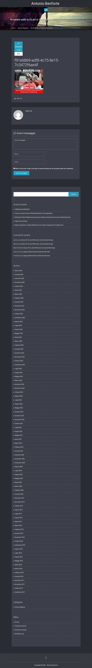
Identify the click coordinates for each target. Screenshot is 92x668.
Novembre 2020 (20, 459)
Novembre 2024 (20, 310)
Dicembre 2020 (19, 455)
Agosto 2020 (19, 466)
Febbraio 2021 (19, 447)
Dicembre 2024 (19, 306)
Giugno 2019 (18, 517)
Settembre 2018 (20, 545)
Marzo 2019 (18, 525)
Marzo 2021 (18, 443)
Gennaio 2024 (19, 349)
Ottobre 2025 (19, 286)
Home (13, 28)
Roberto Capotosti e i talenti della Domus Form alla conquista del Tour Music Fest (39, 225)
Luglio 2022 (18, 400)
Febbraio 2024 (19, 345)
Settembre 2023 (20, 364)
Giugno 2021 (18, 431)
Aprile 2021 (18, 439)
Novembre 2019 (20, 502)
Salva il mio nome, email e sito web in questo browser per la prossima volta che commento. (44, 168)
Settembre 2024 (20, 317)
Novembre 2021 (20, 419)
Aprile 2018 (18, 564)
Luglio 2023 (18, 368)
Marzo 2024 (18, 341)
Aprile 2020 (18, 482)
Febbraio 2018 (19, 572)
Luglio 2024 (18, 325)
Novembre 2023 (20, 357)
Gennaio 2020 (19, 494)
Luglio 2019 (18, 513)
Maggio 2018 (19, 561)
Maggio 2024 (19, 333)
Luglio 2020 (18, 470)
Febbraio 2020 (19, 490)
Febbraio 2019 (19, 529)
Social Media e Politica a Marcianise (42, 28)
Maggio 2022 (19, 408)
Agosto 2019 (19, 510)
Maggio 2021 (19, 435)
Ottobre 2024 (19, 313)
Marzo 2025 (18, 294)
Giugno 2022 (18, 404)
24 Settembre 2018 (18, 46)
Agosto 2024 (19, 321)
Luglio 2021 (18, 427)
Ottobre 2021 (19, 423)
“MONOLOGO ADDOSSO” (22, 209)
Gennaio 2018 (19, 576)
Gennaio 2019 (19, 533)
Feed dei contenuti (20, 626)
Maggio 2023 (19, 376)
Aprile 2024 (18, 337)
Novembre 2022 (20, 388)
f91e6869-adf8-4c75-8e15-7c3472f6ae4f (66, 28)
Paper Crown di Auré (21, 221)
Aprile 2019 (18, 521)
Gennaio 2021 (19, 451)
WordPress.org (19, 634)
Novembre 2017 (20, 584)
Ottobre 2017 (19, 588)
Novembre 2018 (20, 537)
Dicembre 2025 (19, 278)
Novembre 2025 (20, 282)
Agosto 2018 (19, 549)
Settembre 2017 (20, 592)
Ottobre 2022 (19, 392)
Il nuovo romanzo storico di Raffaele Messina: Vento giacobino (33, 213)
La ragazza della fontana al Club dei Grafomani (36, 252)
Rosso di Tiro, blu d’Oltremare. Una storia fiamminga (37, 240)
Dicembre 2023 (19, 353)
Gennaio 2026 (19, 274)
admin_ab (18, 98)
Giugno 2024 (18, 329)
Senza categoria (23, 28)
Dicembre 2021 (19, 415)
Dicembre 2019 (19, 498)
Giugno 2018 (18, 557)
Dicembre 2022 (19, 384)
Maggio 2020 (19, 478)
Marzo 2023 (18, 380)
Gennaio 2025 (19, 302)
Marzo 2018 (18, 568)
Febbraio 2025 (19, 298)
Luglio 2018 (18, 553)
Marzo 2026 (18, 270)
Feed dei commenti (21, 630)
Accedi (17, 622)
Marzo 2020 (18, 486)
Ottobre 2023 (19, 361)
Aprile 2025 (18, 290)
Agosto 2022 (19, 396)
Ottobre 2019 (19, 506)
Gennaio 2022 (19, 412)
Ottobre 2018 (19, 541)
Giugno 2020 (18, 474)
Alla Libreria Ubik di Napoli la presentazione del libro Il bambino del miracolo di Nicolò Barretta (42, 217)
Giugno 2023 (18, 372)
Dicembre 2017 (19, 580)
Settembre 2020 (20, 463)
